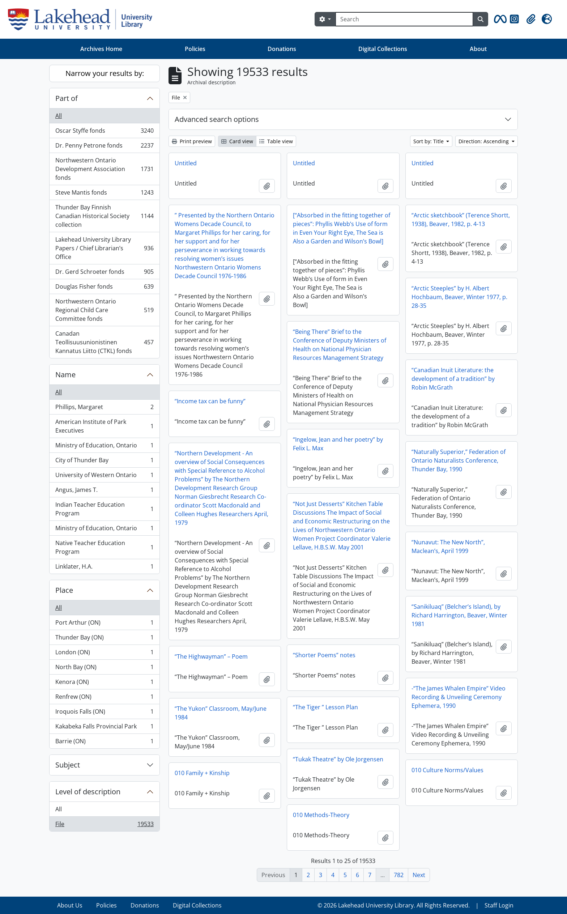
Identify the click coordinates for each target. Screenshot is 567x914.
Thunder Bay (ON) (104, 639)
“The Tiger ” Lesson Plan (325, 707)
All (58, 116)
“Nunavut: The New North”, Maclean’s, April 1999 (448, 546)
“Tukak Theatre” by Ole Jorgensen (338, 759)
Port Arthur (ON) (104, 624)
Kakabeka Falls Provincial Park (104, 728)
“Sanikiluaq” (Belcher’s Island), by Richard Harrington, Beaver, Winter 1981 (459, 615)
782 (399, 875)
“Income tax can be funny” (210, 401)
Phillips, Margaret (104, 409)
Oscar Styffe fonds (104, 132)
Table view (276, 141)
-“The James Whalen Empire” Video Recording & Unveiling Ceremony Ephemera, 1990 (459, 697)
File (104, 825)
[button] (499, 19)
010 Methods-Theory (321, 815)
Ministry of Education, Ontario (104, 447)
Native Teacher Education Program (104, 547)
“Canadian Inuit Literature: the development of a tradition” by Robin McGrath (453, 378)
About (478, 49)
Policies (195, 49)
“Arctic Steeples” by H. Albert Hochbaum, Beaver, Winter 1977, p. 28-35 (459, 297)
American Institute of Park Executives (104, 426)
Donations (282, 49)
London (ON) (104, 654)
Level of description (87, 791)
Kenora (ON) (104, 683)
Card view (237, 141)
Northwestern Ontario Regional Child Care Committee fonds (104, 310)
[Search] (404, 19)
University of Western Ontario (104, 476)
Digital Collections (382, 49)
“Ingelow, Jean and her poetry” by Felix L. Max (338, 443)
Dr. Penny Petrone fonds (104, 147)
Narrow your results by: (104, 73)
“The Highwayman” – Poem (211, 656)
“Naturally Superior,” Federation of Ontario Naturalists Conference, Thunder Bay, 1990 (459, 460)
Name (65, 374)
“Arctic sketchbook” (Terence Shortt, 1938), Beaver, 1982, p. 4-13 (461, 219)
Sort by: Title (429, 141)
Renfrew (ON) (104, 698)
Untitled (186, 163)
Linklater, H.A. (104, 568)
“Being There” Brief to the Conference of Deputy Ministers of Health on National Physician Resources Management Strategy (339, 345)
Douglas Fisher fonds (104, 288)
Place (64, 590)
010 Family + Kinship (202, 773)
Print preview (192, 141)
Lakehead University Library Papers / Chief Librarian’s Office (104, 248)
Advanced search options (217, 119)
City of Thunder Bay (104, 462)
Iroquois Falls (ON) (104, 713)
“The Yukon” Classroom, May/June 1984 (221, 713)
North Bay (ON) (104, 669)
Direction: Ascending (484, 141)
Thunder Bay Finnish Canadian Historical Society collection (104, 216)
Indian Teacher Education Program (104, 509)
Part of (66, 98)
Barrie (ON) (104, 742)
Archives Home (101, 49)
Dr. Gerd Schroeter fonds (104, 273)
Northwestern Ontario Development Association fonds (104, 169)
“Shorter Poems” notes (324, 655)
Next (419, 875)
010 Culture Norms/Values (447, 770)
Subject (67, 765)
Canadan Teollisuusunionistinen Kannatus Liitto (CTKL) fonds (104, 342)
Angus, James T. (104, 491)
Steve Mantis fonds (104, 194)
